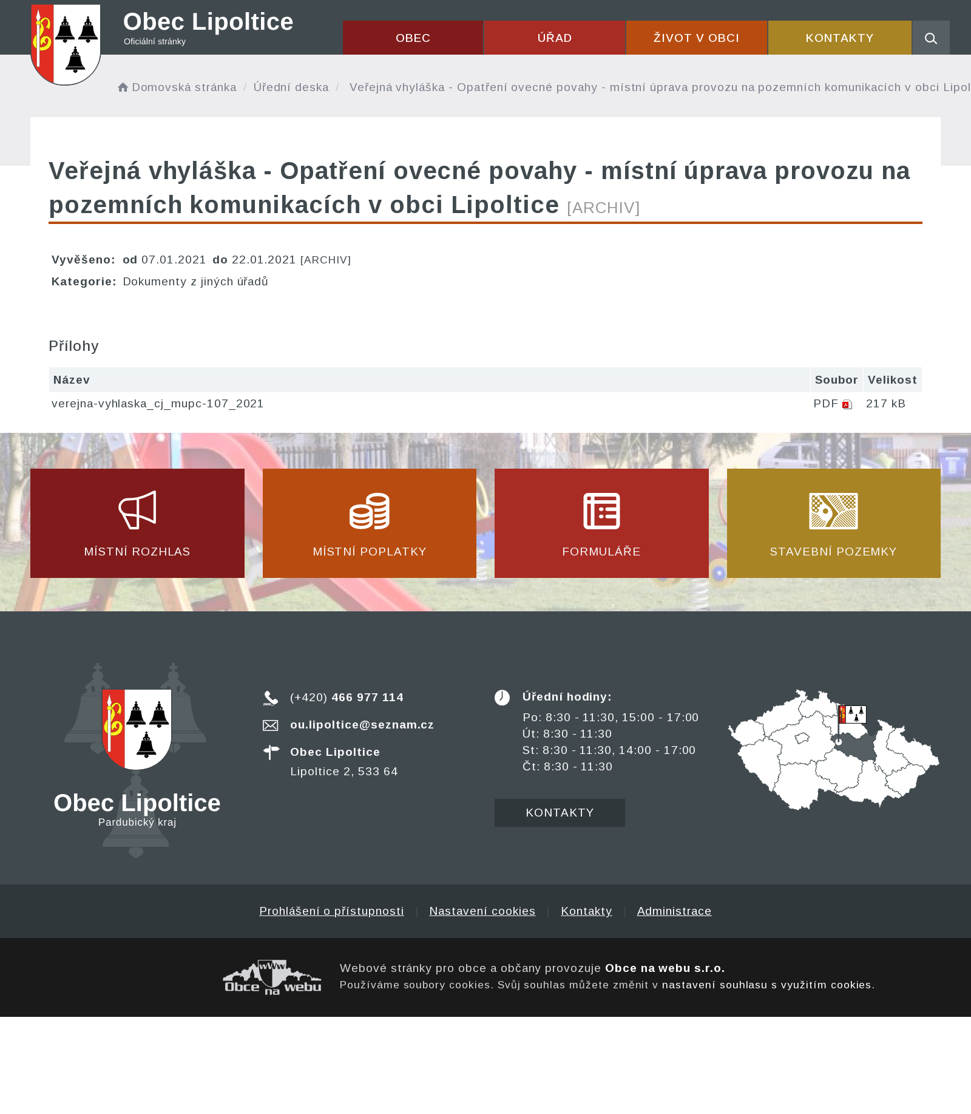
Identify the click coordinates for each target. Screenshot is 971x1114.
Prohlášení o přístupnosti (331, 911)
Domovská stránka (176, 87)
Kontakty (840, 38)
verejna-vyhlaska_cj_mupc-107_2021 (158, 403)
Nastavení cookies (482, 911)
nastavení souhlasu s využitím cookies (766, 985)
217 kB (886, 403)
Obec (413, 38)
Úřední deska (291, 87)
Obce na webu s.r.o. (665, 968)
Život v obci (696, 38)
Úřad (555, 38)
